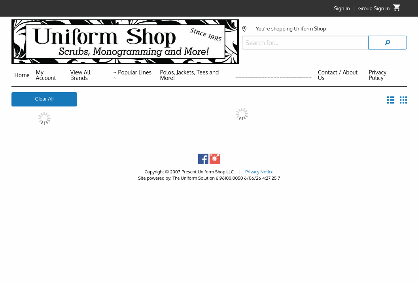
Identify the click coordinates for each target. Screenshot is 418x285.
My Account (46, 75)
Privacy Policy (378, 75)
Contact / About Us (337, 75)
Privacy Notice (259, 172)
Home (22, 75)
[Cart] (397, 9)
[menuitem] (22, 76)
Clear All (44, 99)
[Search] (387, 37)
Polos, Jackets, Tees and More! (189, 75)
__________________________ (273, 75)
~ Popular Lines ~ (132, 75)
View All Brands (80, 75)
